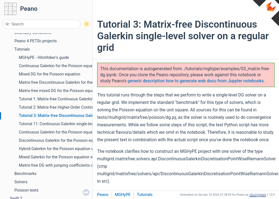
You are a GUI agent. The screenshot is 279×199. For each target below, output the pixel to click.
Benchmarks (25, 173)
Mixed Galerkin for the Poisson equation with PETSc (64, 157)
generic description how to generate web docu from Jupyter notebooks (196, 80)
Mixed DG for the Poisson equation (49, 74)
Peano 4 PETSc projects (35, 41)
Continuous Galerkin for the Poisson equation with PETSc (69, 132)
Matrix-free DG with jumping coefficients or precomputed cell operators (81, 165)
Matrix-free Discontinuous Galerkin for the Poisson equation (71, 82)
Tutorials (22, 49)
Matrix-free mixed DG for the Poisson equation (59, 90)
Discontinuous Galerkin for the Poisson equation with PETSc (72, 140)
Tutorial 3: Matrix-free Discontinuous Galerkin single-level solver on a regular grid (91, 115)
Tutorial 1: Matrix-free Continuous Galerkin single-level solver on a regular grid (87, 99)
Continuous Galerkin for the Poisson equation (59, 66)
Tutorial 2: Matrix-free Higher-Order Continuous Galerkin (68, 107)
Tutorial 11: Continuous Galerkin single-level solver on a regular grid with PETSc (88, 124)
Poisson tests (26, 190)
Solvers (20, 182)
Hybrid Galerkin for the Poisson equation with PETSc (65, 148)
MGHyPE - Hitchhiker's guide (44, 57)
